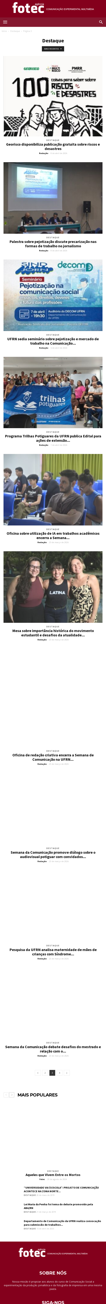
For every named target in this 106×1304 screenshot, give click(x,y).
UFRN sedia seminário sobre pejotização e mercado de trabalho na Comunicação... (53, 341)
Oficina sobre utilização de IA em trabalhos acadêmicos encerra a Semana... (53, 535)
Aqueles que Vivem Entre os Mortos (53, 1147)
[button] (101, 22)
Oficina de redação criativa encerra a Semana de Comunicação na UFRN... (53, 730)
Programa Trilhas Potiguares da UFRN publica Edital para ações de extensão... (53, 438)
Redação (43, 153)
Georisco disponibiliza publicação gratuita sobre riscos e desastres (53, 146)
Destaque (15, 31)
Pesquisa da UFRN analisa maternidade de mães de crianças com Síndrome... (53, 924)
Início (4, 31)
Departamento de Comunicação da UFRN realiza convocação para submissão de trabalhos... (62, 1195)
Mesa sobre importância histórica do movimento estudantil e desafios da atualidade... (53, 632)
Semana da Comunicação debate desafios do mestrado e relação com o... (53, 1022)
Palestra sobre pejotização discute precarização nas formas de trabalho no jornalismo (53, 243)
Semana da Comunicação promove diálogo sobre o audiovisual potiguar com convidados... (53, 827)
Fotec (42, 1152)
